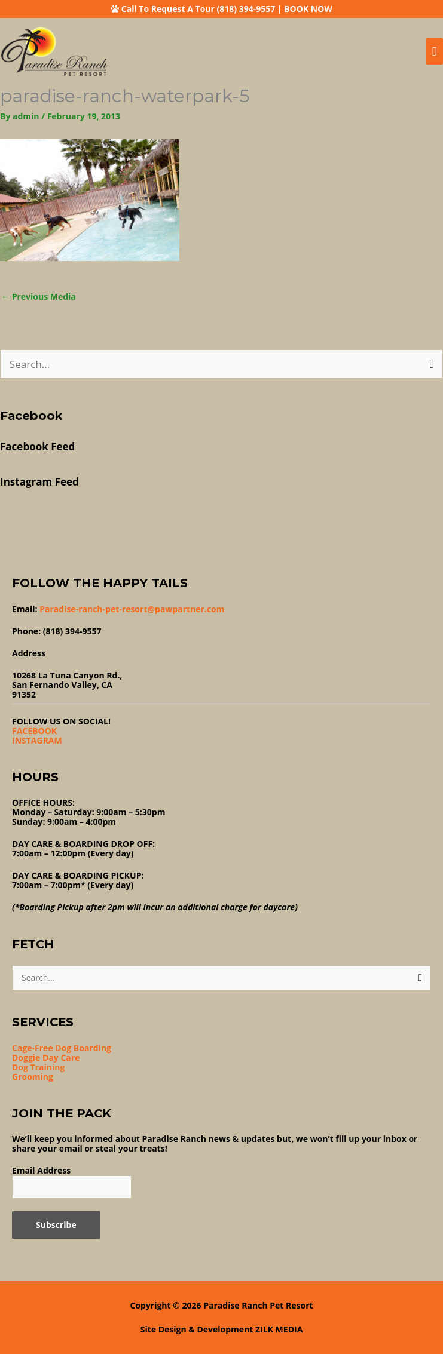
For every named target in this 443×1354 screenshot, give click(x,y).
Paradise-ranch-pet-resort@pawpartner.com (131, 609)
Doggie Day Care (46, 1057)
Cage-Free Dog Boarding (61, 1048)
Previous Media (38, 296)
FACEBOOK (34, 730)
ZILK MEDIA (279, 1329)
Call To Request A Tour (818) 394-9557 (198, 8)
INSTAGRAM (37, 740)
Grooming (32, 1076)
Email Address (41, 1170)
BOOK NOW (308, 8)
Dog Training (38, 1067)
